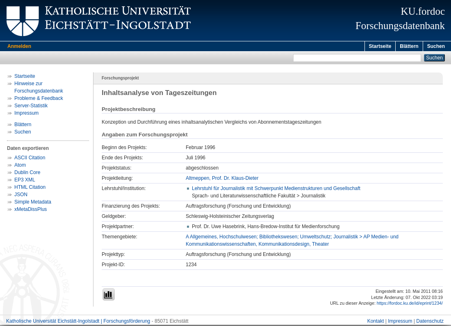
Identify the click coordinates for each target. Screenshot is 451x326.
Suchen (436, 46)
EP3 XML (24, 181)
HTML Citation (30, 188)
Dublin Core (27, 174)
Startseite (380, 46)
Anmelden (19, 46)
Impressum (26, 114)
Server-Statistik (31, 107)
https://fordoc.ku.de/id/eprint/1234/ (410, 304)
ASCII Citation (29, 159)
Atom (20, 166)
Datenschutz (430, 322)
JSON (20, 196)
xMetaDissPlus (30, 210)
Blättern (409, 46)
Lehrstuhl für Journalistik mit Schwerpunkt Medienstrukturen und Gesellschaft (276, 189)
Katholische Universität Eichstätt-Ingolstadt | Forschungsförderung (78, 322)
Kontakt (375, 322)
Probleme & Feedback (38, 99)
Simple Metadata (32, 203)
